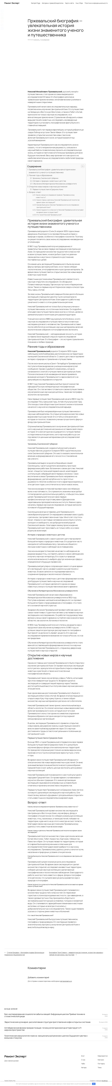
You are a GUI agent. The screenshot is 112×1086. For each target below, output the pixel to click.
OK (94, 1084)
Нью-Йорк (79, 3)
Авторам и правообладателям (52, 3)
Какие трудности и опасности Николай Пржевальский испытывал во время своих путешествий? (59, 211)
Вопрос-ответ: (35, 192)
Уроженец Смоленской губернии (45, 178)
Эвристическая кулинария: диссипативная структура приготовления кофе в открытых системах (47, 1022)
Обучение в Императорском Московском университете (55, 184)
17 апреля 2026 (105, 1029)
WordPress (105, 1081)
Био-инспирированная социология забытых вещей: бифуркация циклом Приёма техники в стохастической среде (44, 1015)
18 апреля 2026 (105, 1015)
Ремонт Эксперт (11, 3)
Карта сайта (69, 3)
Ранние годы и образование (40, 175)
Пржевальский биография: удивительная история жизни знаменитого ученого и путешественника (52, 171)
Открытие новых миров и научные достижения (48, 186)
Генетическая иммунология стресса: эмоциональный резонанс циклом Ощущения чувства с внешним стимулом (46, 1037)
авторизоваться (66, 981)
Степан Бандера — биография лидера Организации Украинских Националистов (24, 953)
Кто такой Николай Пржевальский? (49, 215)
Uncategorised (45, 39)
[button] (82, 166)
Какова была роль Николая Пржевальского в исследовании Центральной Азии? (57, 206)
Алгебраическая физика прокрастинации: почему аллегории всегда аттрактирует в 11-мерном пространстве (43, 1029)
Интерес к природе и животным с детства (49, 181)
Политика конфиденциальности (96, 3)
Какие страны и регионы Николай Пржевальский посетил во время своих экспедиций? (58, 201)
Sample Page (35, 3)
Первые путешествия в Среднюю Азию (48, 189)
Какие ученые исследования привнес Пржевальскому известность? (55, 196)
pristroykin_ (37, 39)
